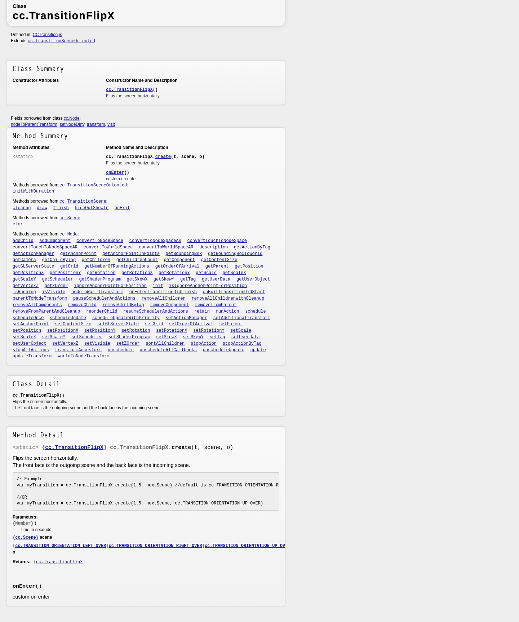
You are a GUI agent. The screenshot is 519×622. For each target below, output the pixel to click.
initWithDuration (33, 191)
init (158, 285)
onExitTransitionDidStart (234, 292)
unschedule (121, 350)
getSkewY (164, 279)
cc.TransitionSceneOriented (61, 41)
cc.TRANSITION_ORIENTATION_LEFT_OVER (60, 545)
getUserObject (253, 279)
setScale (240, 330)
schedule (255, 311)
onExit (122, 208)
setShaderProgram (129, 337)
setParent (231, 324)
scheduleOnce (28, 318)
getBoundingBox (184, 253)
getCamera (24, 260)
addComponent (54, 240)
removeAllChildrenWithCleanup (228, 298)
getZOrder (56, 285)
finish (61, 208)
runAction (227, 311)
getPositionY (65, 272)
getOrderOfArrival (177, 266)
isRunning (24, 292)
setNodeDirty (72, 124)
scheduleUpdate (68, 318)
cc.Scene (69, 218)
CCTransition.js (47, 34)
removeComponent (169, 305)
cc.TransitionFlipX (129, 89)
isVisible (54, 292)
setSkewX (166, 337)
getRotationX (136, 272)
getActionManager (33, 253)
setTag (217, 337)
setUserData (245, 337)
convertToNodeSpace (99, 240)
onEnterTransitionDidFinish (163, 292)
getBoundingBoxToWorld (235, 253)
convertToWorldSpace (108, 247)
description (213, 247)
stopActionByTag (242, 343)
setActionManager (186, 318)
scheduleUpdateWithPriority (126, 318)
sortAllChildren (165, 343)
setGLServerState (118, 324)
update (258, 350)
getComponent (179, 260)
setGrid (154, 324)
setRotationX (171, 330)
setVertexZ (65, 343)
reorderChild (101, 311)
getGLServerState (33, 266)
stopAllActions (31, 350)
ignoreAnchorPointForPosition (110, 285)
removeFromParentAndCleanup (46, 311)
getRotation (101, 272)
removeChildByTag (123, 305)
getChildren (96, 260)
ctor (18, 224)
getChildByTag (59, 260)
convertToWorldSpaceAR (166, 247)
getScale (206, 272)
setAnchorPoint (31, 324)
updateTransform (32, 356)
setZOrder (128, 343)
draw (42, 208)
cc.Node (72, 118)
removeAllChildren (163, 298)
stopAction (204, 343)
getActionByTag (252, 247)
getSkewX (137, 279)
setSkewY (193, 337)
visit (111, 124)
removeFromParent (215, 305)
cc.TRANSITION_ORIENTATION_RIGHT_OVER (155, 545)
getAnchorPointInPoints (130, 253)
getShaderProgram (100, 279)
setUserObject (29, 343)
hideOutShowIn (92, 208)
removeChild (82, 305)
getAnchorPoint (78, 253)
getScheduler (57, 279)
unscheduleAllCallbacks (168, 350)
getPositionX (28, 272)
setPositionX (62, 330)
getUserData (216, 279)
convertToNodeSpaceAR (155, 240)
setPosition (27, 330)
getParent (217, 266)
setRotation (135, 330)
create (163, 156)
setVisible (97, 343)
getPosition (249, 266)
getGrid (69, 266)
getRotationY (174, 272)
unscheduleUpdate (223, 350)
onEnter (115, 172)
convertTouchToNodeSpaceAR (45, 247)
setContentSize (73, 324)
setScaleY (54, 337)
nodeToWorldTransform (97, 292)
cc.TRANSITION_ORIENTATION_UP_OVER (247, 545)
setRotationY (208, 330)
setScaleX (24, 337)
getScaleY (24, 279)
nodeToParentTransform (34, 124)
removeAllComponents (37, 305)
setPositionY (99, 330)
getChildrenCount (137, 260)
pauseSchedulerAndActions (104, 298)
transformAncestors (78, 350)
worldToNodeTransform (84, 356)
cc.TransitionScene (82, 201)
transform (96, 124)
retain (202, 311)
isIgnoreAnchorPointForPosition (208, 285)
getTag (188, 279)
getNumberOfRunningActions (116, 266)
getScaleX (234, 272)
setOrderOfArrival (191, 324)
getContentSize (219, 260)
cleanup (22, 208)
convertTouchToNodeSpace (217, 240)
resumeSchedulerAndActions (155, 311)
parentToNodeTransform (40, 298)
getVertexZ (26, 285)
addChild (23, 240)
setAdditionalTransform (241, 318)
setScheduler (86, 337)
